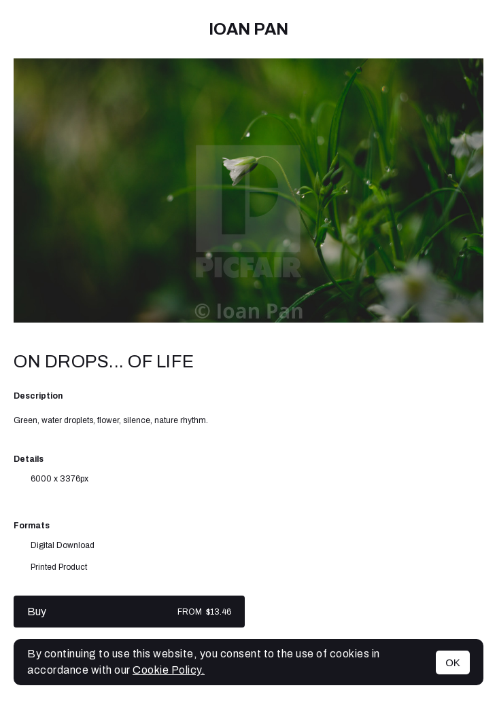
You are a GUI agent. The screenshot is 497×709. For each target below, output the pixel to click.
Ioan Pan (248, 29)
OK (452, 662)
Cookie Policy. (169, 670)
